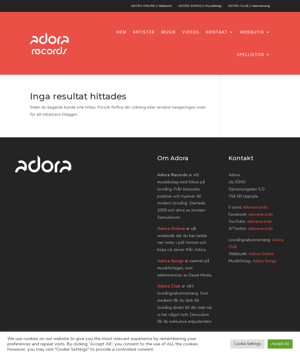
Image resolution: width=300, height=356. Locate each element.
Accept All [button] (280, 344)
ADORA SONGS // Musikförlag (199, 6)
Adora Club (168, 286)
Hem (121, 32)
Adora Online (171, 228)
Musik (168, 32)
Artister (144, 32)
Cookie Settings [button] (247, 344)
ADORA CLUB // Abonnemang (249, 6)
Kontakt (217, 32)
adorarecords (255, 207)
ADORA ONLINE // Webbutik (151, 6)
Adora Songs (170, 261)
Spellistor (250, 54)
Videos (190, 32)
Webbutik (252, 32)
